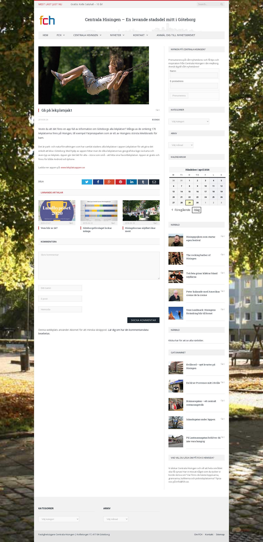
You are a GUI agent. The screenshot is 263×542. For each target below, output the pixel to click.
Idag (197, 210)
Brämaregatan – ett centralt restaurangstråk (201, 402)
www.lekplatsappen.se (73, 167)
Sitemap (220, 534)
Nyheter (115, 35)
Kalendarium (178, 156)
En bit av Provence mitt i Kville (203, 382)
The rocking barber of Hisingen (198, 256)
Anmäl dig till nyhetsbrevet (176, 35)
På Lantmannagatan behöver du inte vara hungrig (203, 439)
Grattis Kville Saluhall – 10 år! (87, 4)
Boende (156, 119)
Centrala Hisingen (85, 35)
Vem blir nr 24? (49, 227)
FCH (59, 35)
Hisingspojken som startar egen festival (200, 238)
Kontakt (139, 35)
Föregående (180, 210)
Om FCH (198, 534)
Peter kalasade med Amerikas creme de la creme (203, 293)
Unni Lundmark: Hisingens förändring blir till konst (201, 311)
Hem (45, 35)
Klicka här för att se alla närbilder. (186, 340)
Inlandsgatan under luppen (200, 419)
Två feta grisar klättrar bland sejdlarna (201, 275)
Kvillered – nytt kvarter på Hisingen (200, 366)
